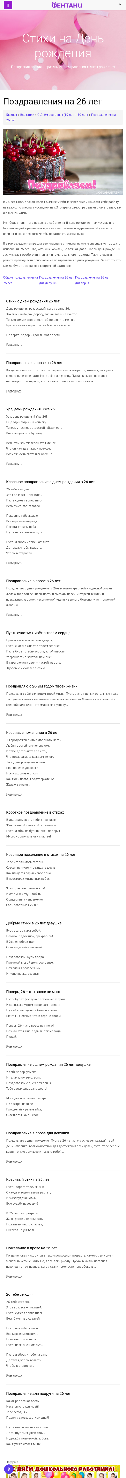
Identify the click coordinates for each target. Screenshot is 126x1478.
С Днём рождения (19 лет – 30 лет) (63, 114)
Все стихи (27, 114)
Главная (11, 114)
